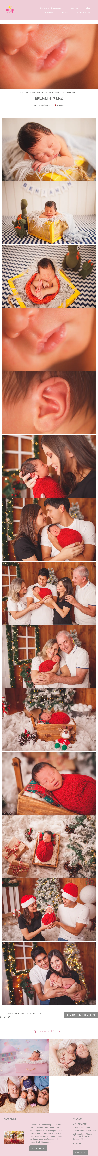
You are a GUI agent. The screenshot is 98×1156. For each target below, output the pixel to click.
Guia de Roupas (82, 12)
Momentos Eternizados (51, 8)
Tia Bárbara (47, 12)
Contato (64, 12)
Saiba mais (38, 1148)
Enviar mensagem (82, 1128)
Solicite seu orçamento (81, 1015)
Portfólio (74, 8)
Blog (88, 8)
